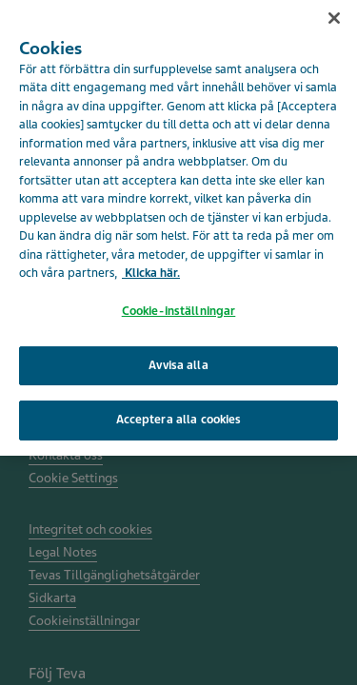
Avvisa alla (178, 358)
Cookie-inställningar (179, 305)
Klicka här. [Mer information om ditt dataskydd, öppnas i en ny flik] (151, 267)
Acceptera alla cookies (179, 413)
